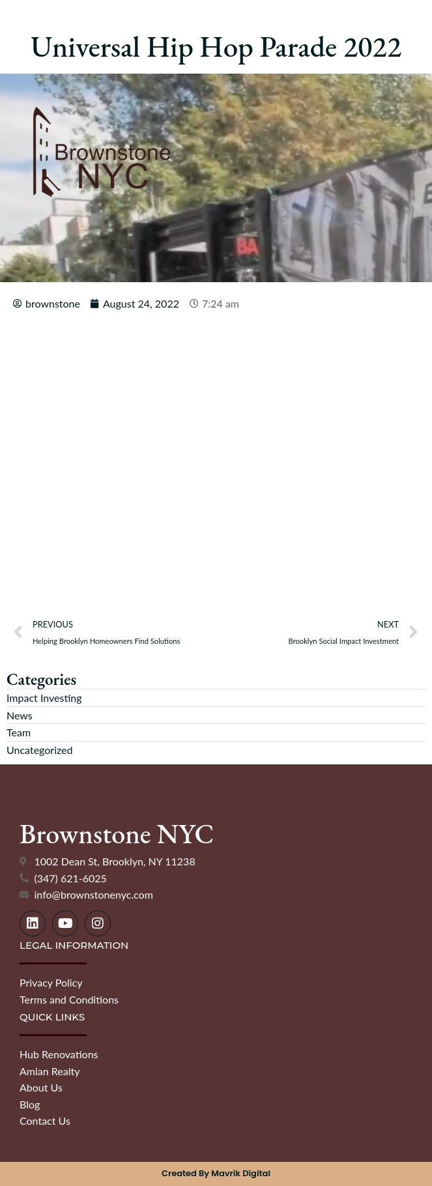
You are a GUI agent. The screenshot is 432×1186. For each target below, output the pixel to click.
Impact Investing (44, 697)
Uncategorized (40, 750)
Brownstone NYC (117, 834)
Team (19, 732)
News (20, 715)
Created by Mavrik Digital (216, 1173)
